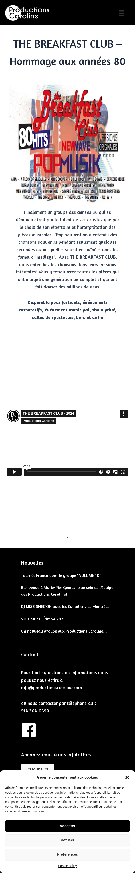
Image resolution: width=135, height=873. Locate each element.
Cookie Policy (67, 866)
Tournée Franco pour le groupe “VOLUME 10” (61, 575)
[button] (127, 777)
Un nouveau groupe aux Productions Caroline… (64, 631)
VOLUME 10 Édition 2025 (43, 618)
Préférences (67, 854)
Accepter (67, 826)
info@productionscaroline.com (51, 687)
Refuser (67, 840)
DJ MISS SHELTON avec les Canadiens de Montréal (65, 606)
